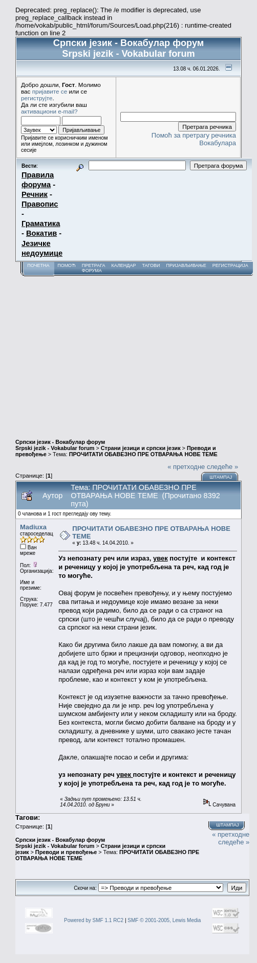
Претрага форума (93, 268)
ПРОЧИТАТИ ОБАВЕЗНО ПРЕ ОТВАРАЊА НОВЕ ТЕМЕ (143, 454)
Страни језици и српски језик (141, 448)
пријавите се (50, 91)
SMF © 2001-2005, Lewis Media (164, 920)
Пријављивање (186, 265)
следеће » (222, 467)
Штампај (220, 477)
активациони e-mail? (49, 111)
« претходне (186, 467)
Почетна (38, 265)
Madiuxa (33, 527)
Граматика (41, 223)
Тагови (151, 265)
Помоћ (66, 265)
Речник (35, 194)
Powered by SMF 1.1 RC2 (93, 920)
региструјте (37, 98)
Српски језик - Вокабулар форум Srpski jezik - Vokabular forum (60, 445)
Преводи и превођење (66, 852)
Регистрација (230, 265)
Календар (123, 265)
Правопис (40, 204)
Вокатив (41, 233)
